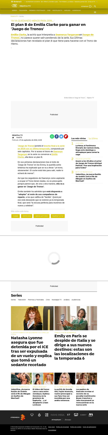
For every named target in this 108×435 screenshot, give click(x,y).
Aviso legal (51, 427)
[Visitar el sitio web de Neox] (47, 414)
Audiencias (76, 12)
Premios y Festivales (37, 12)
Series (14, 12)
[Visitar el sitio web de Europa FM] (83, 414)
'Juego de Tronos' (26, 146)
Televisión (23, 12)
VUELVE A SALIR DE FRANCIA (65, 333)
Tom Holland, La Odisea (66, 1)
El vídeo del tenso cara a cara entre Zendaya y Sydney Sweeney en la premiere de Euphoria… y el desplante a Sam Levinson (41, 397)
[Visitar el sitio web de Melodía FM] (91, 414)
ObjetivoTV (14, 16)
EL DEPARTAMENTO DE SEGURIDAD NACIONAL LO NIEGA (30, 334)
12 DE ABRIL (80, 143)
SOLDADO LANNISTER (83, 159)
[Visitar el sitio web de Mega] (61, 414)
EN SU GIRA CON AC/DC (63, 387)
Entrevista (27, 216)
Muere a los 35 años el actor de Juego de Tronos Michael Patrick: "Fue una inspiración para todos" (89, 164)
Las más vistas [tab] (78, 138)
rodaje (15, 216)
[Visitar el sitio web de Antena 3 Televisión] (32, 414)
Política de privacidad (62, 427)
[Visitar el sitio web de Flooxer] (68, 419)
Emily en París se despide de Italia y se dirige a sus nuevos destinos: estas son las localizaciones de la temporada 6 (74, 347)
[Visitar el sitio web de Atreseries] (69, 414)
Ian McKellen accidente (33, 1)
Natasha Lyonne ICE (80, 1)
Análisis (67, 12)
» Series (21, 16)
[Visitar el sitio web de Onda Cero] (76, 414)
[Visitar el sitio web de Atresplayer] (58, 419)
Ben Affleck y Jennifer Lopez (49, 1)
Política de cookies (75, 427)
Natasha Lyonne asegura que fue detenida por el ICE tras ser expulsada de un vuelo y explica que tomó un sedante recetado (31, 351)
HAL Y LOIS (80, 387)
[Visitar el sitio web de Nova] (54, 414)
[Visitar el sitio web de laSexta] (39, 414)
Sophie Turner (58, 216)
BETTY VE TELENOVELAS (84, 172)
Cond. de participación (89, 427)
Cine (48, 12)
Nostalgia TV (57, 12)
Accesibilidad (52, 430)
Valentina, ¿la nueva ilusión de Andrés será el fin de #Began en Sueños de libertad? (88, 177)
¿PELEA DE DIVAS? (39, 387)
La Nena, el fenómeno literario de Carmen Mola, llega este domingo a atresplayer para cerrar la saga (87, 150)
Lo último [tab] (93, 138)
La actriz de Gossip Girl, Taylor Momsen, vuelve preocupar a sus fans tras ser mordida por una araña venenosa (63, 395)
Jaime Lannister (41, 216)
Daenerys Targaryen (67, 34)
